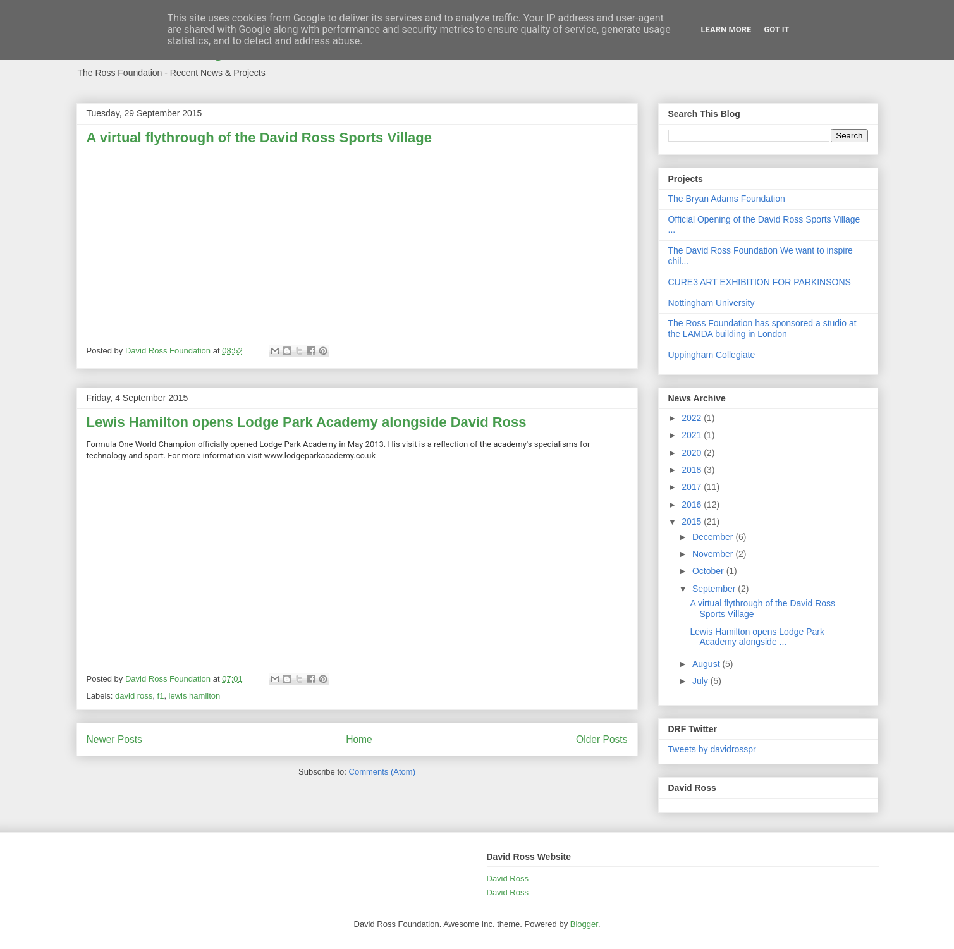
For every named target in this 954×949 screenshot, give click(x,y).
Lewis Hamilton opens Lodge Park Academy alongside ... (757, 637)
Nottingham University (711, 303)
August (707, 664)
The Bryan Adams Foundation (726, 198)
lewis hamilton (195, 696)
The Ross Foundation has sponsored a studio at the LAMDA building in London (762, 328)
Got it (776, 29)
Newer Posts (114, 739)
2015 (693, 522)
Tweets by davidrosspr (712, 749)
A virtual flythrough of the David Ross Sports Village (259, 137)
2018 (693, 470)
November (713, 554)
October (709, 571)
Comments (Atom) (382, 771)
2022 (693, 418)
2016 (693, 504)
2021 (693, 435)
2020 (693, 453)
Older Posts (601, 739)
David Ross (508, 878)
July (701, 681)
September (715, 589)
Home (359, 739)
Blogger (584, 924)
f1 (160, 696)
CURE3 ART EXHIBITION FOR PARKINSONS (759, 282)
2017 (693, 487)
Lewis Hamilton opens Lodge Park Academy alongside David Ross (307, 422)
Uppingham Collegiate (711, 355)
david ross (133, 696)
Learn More (726, 29)
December (713, 537)
